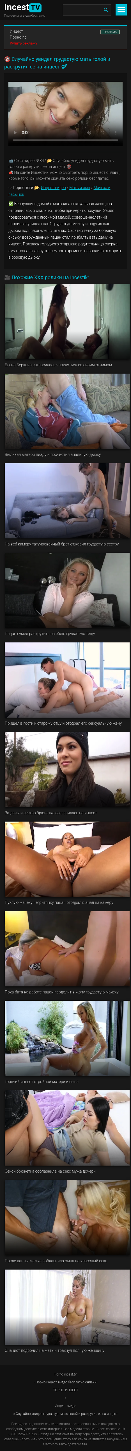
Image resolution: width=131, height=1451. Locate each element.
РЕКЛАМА (110, 32)
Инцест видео (53, 187)
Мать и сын (79, 187)
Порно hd (18, 37)
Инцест (16, 31)
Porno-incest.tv (65, 1374)
